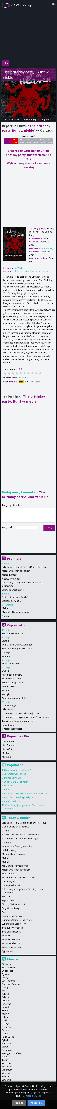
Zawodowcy (8, 725)
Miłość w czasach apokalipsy (16, 570)
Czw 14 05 (42, 141)
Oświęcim (6, 1026)
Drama (5, 830)
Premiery (14, 558)
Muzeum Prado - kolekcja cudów (18, 877)
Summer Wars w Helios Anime (17, 919)
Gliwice (5, 1000)
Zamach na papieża (11, 947)
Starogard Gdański (11, 1053)
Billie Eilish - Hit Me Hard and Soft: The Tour (24, 566)
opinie (48, 119)
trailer (40, 119)
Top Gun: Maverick (11, 931)
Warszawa (7, 1066)
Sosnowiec (7, 1050)
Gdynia (5, 997)
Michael (5, 608)
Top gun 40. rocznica (12, 633)
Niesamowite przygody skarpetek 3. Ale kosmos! (26, 717)
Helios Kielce (8, 741)
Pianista (6, 896)
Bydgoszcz (7, 970)
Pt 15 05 (49, 141)
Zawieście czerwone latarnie (16, 698)
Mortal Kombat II (10, 574)
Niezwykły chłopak (11, 578)
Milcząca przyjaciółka (12, 682)
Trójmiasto (7, 1063)
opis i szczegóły (29, 119)
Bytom (5, 974)
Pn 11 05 (21, 141)
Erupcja (5, 670)
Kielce (5, 1010)
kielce (21, 5)
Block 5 (5, 640)
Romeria (6, 656)
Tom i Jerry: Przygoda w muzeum (18, 721)
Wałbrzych (7, 1069)
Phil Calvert (17, 271)
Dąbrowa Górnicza (11, 984)
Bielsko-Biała (8, 967)
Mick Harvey (42, 271)
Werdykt (6, 694)
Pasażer (6, 690)
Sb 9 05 (7, 141)
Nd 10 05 (14, 141)
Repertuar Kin (18, 736)
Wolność (6, 935)
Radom (5, 1033)
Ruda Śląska (8, 1036)
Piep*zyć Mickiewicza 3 (13, 904)
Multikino (6, 756)
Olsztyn (5, 1023)
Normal (5, 615)
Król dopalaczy (9, 850)
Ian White (16, 84)
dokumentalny (46, 248)
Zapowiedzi (16, 625)
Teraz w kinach (19, 818)
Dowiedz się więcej (32, 1095)
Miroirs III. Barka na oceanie (15, 612)
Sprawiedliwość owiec (13, 589)
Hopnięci (6, 842)
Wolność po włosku (11, 600)
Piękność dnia (9, 900)
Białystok (6, 964)
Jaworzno (6, 1003)
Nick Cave (29, 271)
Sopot (5, 1046)
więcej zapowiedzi (13, 728)
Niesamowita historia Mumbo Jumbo (20, 713)
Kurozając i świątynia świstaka (17, 648)
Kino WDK (7, 749)
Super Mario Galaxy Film (16, 781)
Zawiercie (6, 1079)
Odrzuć (19, 1102)
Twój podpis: (9, 527)
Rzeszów (6, 1043)
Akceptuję (36, 1102)
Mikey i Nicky (8, 709)
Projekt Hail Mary (12, 801)
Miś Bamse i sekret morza (15, 865)
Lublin (5, 1017)
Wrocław (6, 1073)
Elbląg (5, 987)
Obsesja (6, 652)
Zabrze (5, 1076)
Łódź (4, 1020)
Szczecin (6, 1056)
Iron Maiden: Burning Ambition (17, 644)
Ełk (3, 990)
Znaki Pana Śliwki (10, 663)
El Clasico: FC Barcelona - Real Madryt (21, 834)
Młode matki (8, 686)
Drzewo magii (9, 705)
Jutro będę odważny (12, 674)
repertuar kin (14, 119)
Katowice (6, 1007)
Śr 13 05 (35, 141)
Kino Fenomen (9, 745)
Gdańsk (5, 994)
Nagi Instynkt (8, 881)
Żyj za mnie (7, 951)
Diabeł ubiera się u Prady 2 (15, 597)
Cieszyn (5, 977)
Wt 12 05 (28, 141)
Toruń (5, 1059)
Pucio (7, 789)
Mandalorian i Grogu (12, 678)
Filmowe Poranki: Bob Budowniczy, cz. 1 (22, 838)
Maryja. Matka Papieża (13, 854)
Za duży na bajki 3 (11, 943)
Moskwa (6, 753)
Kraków (5, 1013)
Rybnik (5, 1040)
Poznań (5, 1030)
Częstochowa (8, 980)
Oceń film (23, 377)
